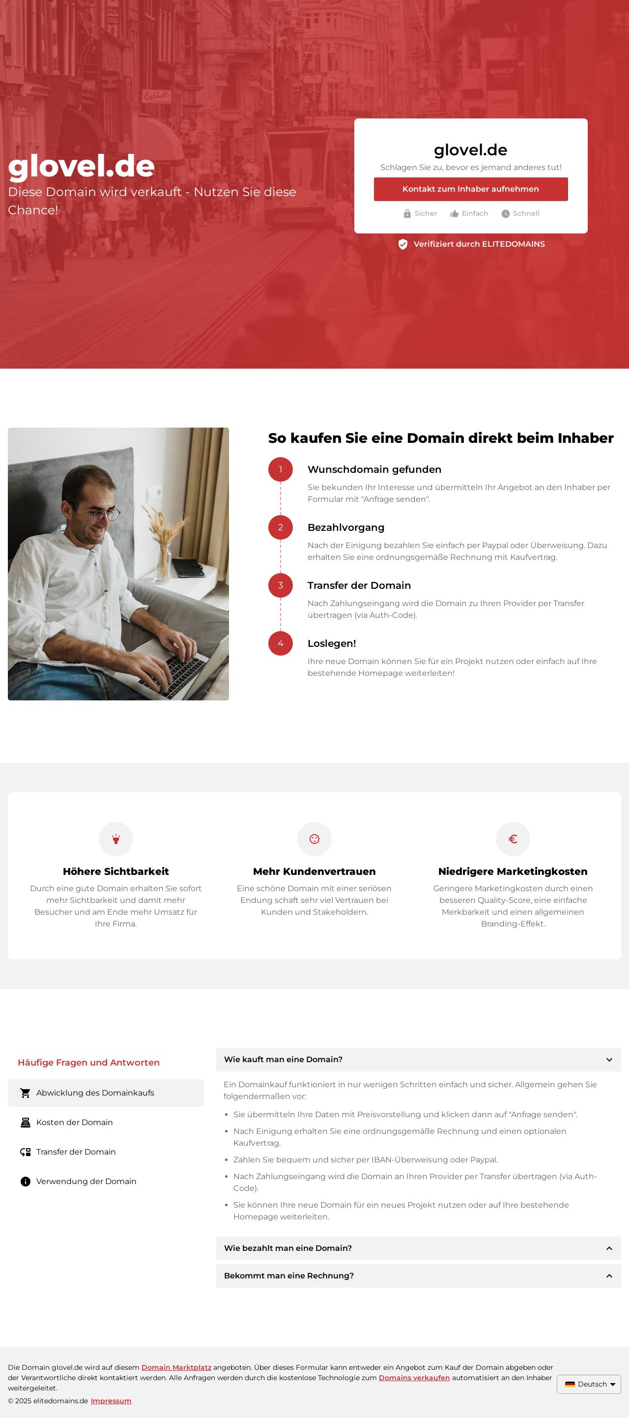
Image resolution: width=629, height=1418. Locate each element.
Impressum (111, 1400)
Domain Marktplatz (176, 1367)
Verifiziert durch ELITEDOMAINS (479, 244)
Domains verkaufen (414, 1377)
